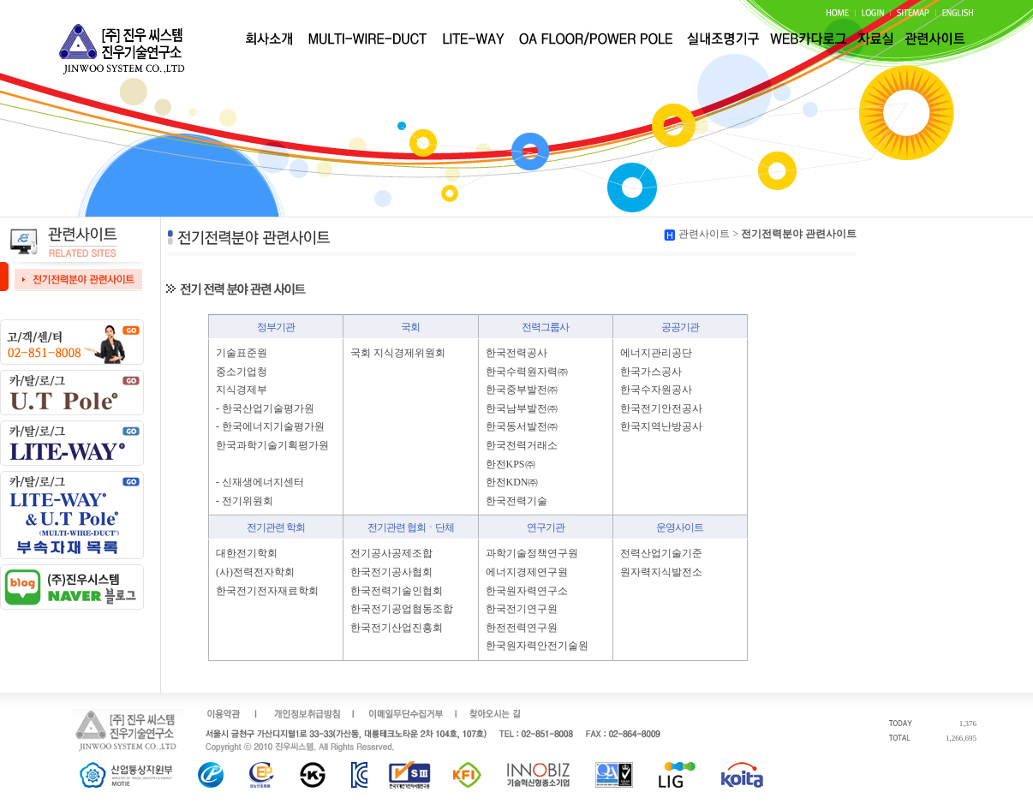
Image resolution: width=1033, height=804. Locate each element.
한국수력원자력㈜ (527, 372)
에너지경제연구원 (527, 572)
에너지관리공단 (656, 353)
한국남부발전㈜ (522, 408)
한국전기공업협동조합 (401, 609)
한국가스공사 (651, 372)
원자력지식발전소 (661, 572)
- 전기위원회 (244, 501)
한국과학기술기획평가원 (272, 445)
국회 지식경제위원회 (397, 353)
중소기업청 (241, 372)
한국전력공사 (516, 353)
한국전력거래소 (522, 445)
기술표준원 (241, 353)
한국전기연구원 (522, 609)
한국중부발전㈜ (522, 390)
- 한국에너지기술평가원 (270, 426)
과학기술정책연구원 (532, 553)
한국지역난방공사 (661, 426)
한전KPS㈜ (510, 464)
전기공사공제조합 (391, 553)
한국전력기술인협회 (396, 591)
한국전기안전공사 (661, 408)
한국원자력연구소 (527, 591)
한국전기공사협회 (391, 572)
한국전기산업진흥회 (396, 628)
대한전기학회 (247, 553)
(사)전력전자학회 (255, 572)
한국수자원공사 (656, 390)
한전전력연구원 (522, 628)
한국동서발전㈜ (522, 426)
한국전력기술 (516, 501)
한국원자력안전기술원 (537, 646)
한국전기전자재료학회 (267, 591)
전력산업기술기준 (661, 553)
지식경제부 (241, 390)
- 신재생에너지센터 (260, 482)
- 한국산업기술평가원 (265, 408)
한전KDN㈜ (512, 482)
